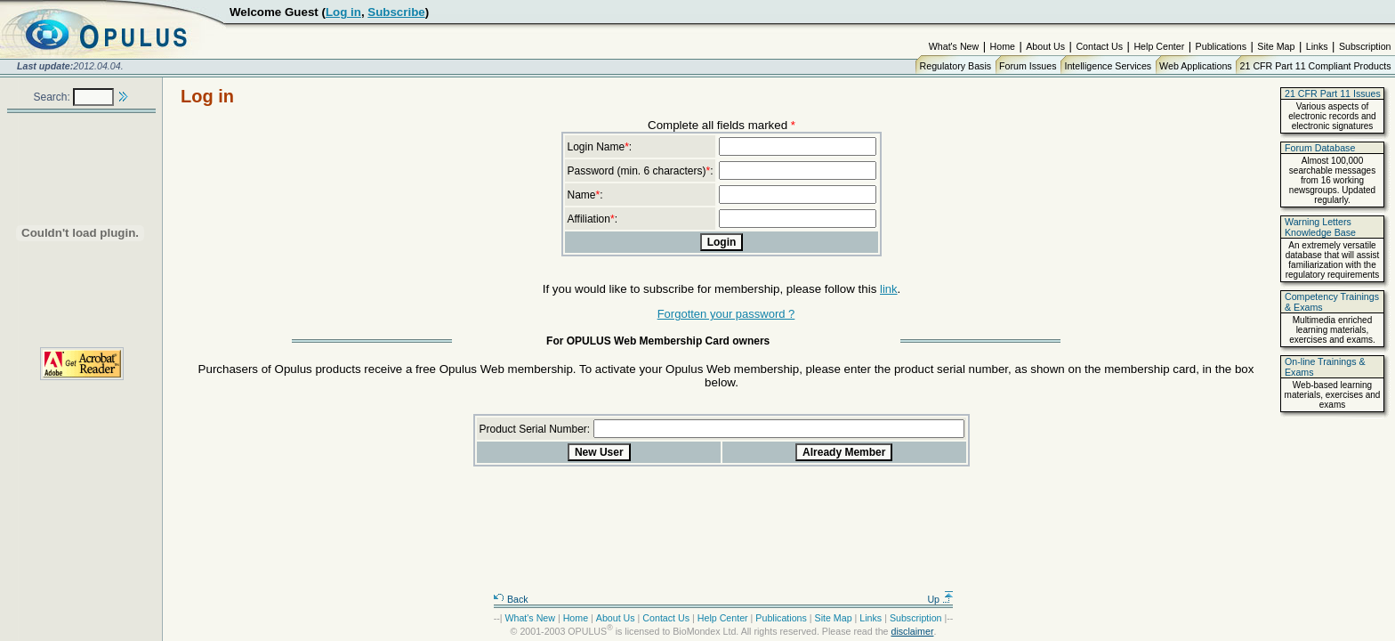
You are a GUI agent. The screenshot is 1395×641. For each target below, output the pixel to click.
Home (1002, 46)
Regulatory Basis (956, 66)
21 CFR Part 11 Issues (1333, 93)
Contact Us (1099, 46)
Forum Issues (1028, 66)
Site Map (1275, 46)
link (889, 289)
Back (510, 599)
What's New (954, 46)
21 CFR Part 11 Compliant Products (1315, 66)
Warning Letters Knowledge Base (1320, 227)
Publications (1221, 46)
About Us (1045, 46)
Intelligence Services (1107, 66)
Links (1317, 46)
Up (940, 599)
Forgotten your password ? (726, 313)
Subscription (1365, 46)
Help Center (1158, 46)
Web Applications (1195, 66)
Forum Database (1320, 147)
